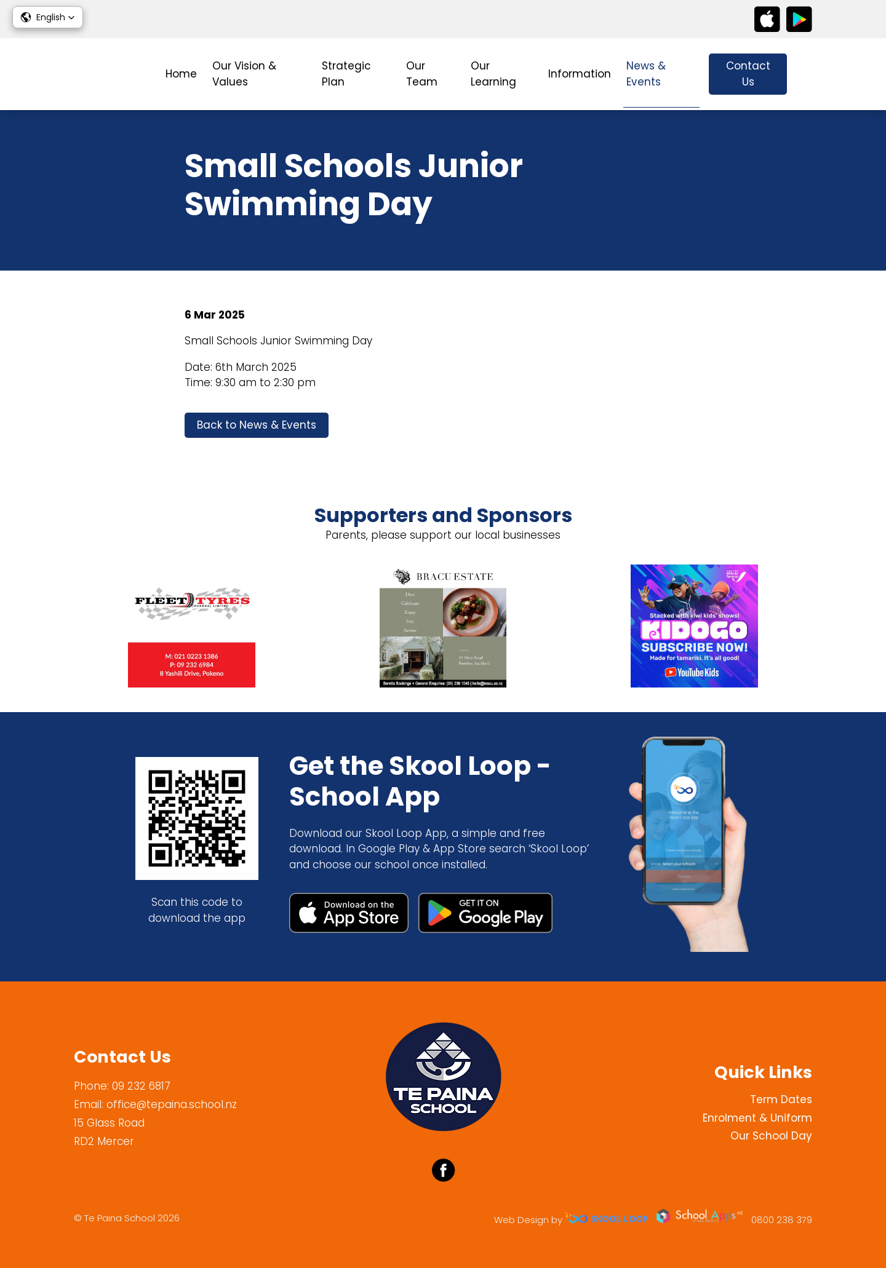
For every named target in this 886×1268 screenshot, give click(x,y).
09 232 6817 (141, 1086)
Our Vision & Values (244, 73)
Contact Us (748, 73)
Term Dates (781, 1099)
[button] (47, 17)
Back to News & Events (256, 425)
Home (181, 73)
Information (579, 73)
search (805, 74)
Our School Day (771, 1135)
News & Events (646, 73)
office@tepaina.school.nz (171, 1104)
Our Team (421, 73)
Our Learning (493, 73)
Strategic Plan (346, 73)
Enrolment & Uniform (757, 1118)
